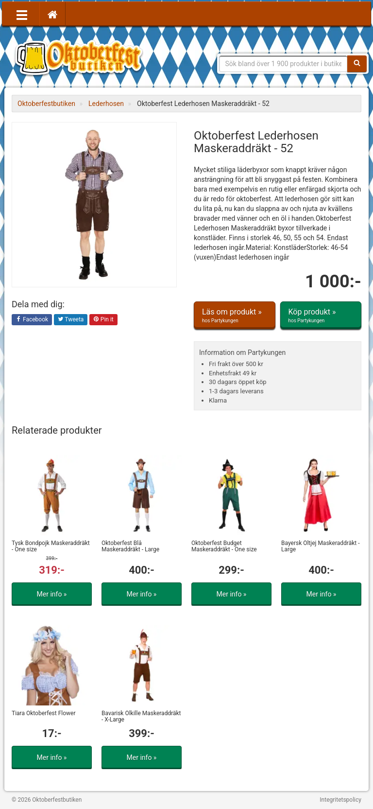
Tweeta (71, 320)
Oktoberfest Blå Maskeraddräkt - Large (130, 546)
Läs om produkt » (234, 315)
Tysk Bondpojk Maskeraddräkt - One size (51, 546)
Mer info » (52, 594)
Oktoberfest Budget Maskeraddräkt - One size (224, 546)
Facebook (32, 320)
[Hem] (52, 14)
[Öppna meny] (22, 14)
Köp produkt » (321, 315)
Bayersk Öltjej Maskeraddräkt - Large (320, 546)
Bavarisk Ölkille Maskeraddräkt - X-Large (141, 716)
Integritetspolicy (340, 799)
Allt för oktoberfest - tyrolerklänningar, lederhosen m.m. (82, 58)
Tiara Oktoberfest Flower (44, 713)
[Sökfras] (283, 63)
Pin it (103, 320)
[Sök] (357, 63)
